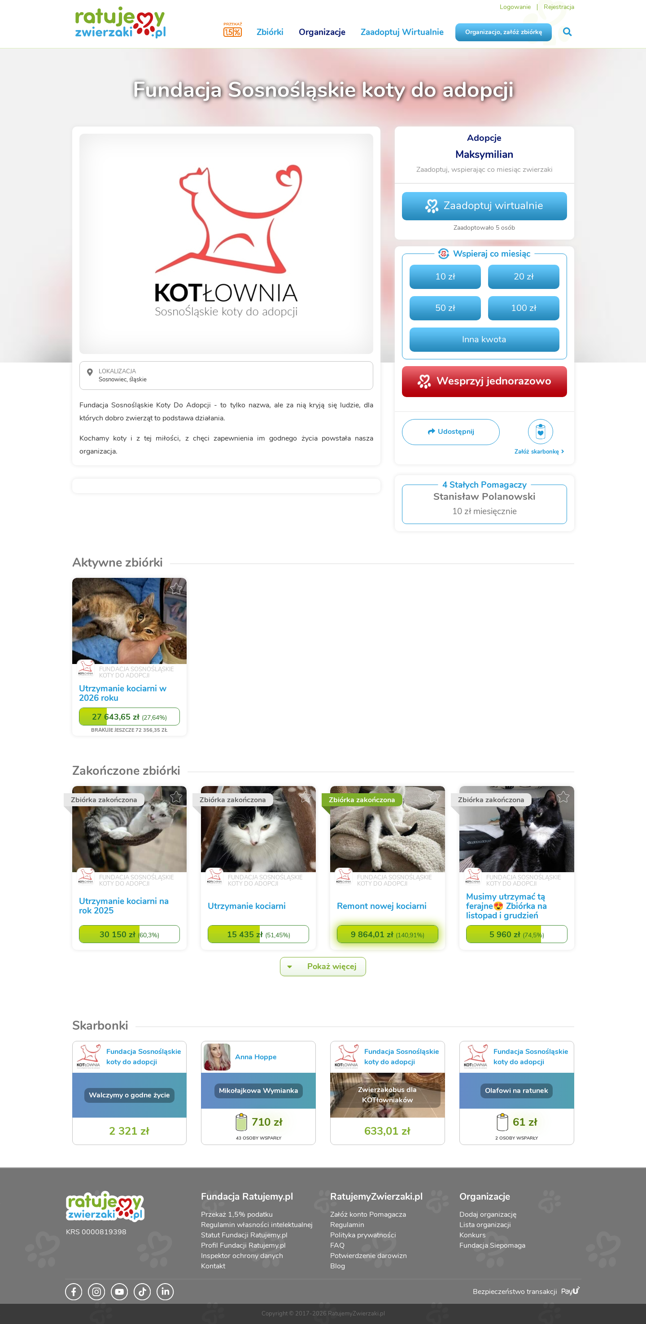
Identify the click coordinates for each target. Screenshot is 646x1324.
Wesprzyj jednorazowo (493, 381)
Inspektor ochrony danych (242, 1256)
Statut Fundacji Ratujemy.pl (244, 1235)
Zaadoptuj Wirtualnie (402, 32)
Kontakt (213, 1266)
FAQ (337, 1245)
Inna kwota (484, 339)
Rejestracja (559, 7)
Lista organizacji (485, 1225)
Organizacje (322, 32)
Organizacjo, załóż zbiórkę (503, 32)
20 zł (524, 277)
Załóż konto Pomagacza (368, 1214)
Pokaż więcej (318, 966)
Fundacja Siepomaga (492, 1245)
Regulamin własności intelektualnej (257, 1225)
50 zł (445, 308)
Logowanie (515, 7)
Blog (337, 1266)
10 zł (445, 277)
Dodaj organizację (487, 1214)
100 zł (524, 308)
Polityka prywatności (363, 1235)
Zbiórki (270, 32)
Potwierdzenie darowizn (368, 1256)
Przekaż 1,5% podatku (237, 1214)
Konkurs (472, 1235)
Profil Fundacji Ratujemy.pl (243, 1245)
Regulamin (347, 1225)
